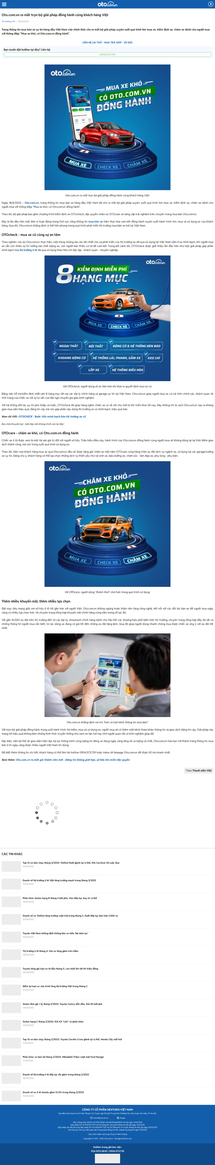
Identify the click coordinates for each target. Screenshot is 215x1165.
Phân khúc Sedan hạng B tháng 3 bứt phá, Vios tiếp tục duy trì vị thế (60, 898)
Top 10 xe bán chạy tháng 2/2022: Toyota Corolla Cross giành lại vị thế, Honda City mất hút (72, 1039)
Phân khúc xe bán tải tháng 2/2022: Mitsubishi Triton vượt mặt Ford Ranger (64, 1056)
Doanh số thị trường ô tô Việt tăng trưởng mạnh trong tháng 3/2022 (59, 880)
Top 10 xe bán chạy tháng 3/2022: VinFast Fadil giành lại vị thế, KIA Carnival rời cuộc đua (71, 862)
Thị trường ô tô (8, 21)
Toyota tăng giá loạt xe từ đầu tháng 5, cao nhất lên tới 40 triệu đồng (60, 968)
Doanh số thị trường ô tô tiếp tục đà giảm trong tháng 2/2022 (56, 1074)
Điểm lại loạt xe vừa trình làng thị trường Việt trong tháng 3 (55, 986)
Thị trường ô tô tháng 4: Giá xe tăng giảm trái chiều (50, 951)
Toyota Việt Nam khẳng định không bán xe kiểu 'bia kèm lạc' (55, 933)
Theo (199, 770)
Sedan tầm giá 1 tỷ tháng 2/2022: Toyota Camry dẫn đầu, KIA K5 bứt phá (62, 1004)
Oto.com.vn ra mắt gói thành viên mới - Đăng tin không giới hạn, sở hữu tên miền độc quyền (73, 760)
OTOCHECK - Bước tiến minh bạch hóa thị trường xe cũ (52, 416)
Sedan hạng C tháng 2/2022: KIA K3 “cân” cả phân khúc (53, 1021)
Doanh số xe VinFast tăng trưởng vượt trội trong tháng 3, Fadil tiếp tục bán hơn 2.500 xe (71, 915)
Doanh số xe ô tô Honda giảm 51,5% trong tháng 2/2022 (53, 1092)
